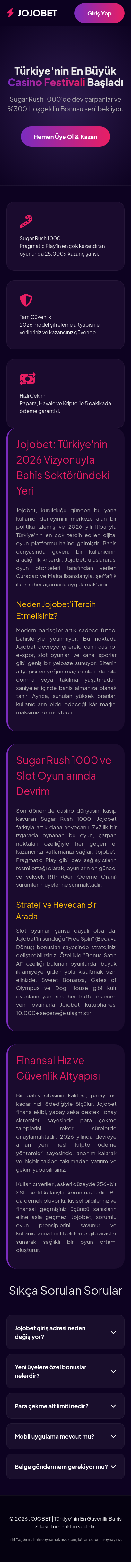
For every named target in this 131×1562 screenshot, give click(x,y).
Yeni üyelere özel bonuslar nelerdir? (65, 1371)
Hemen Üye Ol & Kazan (65, 136)
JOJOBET (31, 12)
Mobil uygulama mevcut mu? (65, 1436)
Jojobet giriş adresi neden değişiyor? (65, 1332)
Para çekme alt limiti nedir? (65, 1406)
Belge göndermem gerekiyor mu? (65, 1466)
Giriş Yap (99, 13)
